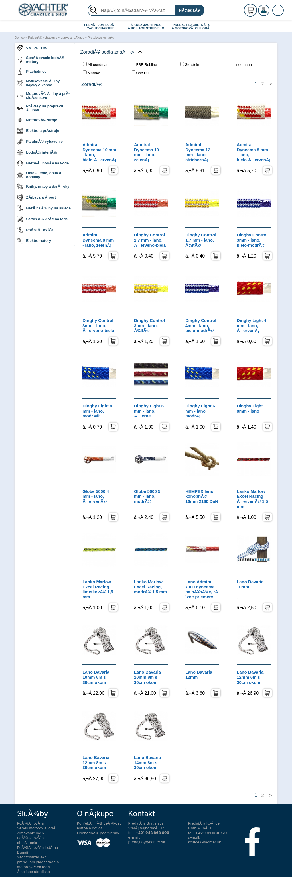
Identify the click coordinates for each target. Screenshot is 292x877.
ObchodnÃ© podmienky (98, 833)
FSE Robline (144, 64)
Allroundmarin (96, 64)
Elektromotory (34, 241)
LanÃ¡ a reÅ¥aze (72, 37)
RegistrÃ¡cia (270, 7)
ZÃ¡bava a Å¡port (36, 197)
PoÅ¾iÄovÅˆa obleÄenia (30, 840)
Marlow (91, 72)
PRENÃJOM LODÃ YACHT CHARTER (100, 26)
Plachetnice (31, 71)
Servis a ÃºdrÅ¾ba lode (42, 219)
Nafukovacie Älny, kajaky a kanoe (38, 83)
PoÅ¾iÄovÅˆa (35, 230)
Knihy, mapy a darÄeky (43, 186)
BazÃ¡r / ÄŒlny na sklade (44, 208)
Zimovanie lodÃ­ (30, 833)
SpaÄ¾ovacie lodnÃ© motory (40, 60)
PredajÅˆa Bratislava (146, 823)
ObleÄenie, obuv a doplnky (39, 175)
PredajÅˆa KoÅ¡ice (204, 823)
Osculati (141, 72)
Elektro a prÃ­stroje (38, 131)
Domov (20, 37)
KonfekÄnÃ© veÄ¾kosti (99, 823)
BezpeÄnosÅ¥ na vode (43, 163)
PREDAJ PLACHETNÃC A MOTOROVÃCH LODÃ (192, 26)
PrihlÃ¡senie (270, 13)
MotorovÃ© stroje (37, 120)
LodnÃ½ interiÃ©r (37, 152)
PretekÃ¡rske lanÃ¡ (101, 37)
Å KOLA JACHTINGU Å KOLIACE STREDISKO (146, 26)
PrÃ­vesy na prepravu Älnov (40, 108)
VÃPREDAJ (32, 48)
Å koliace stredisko (33, 871)
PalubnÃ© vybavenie (42, 37)
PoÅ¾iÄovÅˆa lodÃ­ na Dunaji (37, 849)
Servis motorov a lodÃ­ (36, 828)
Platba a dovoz (90, 828)
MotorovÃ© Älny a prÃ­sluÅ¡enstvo (43, 95)
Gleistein (189, 64)
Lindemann (240, 64)
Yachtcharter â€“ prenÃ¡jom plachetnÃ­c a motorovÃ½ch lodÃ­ (38, 862)
